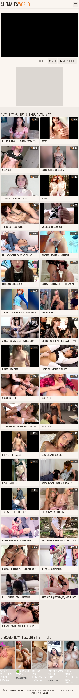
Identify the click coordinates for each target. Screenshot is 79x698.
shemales (15, 4)
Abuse (45, 692)
